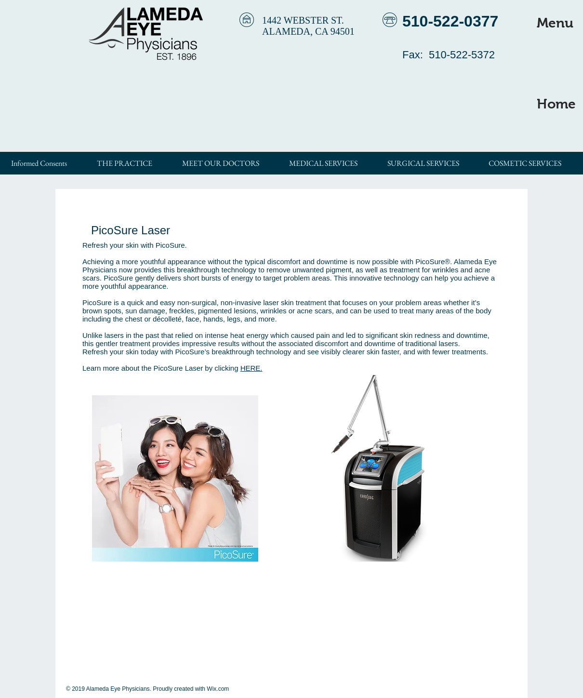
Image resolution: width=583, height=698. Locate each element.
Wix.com (218, 688)
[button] (555, 22)
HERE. (251, 368)
